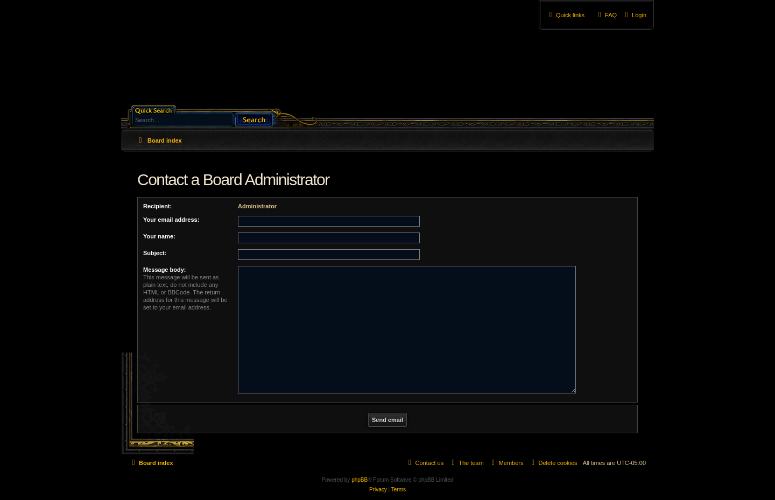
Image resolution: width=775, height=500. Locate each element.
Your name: (159, 236)
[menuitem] (634, 15)
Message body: (164, 269)
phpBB (359, 480)
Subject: (154, 253)
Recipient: (157, 206)
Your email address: (171, 219)
